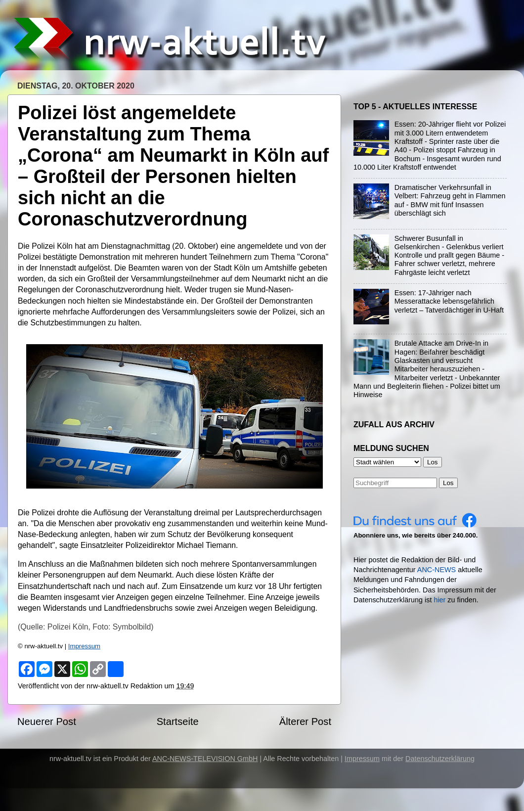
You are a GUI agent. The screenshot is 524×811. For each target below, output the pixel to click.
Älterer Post (305, 721)
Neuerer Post (46, 721)
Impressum (84, 646)
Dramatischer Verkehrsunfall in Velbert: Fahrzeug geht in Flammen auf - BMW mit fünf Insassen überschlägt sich (450, 200)
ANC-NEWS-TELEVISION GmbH (205, 759)
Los (448, 483)
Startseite (178, 721)
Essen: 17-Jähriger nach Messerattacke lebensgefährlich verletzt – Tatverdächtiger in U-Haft (449, 301)
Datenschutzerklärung (440, 759)
